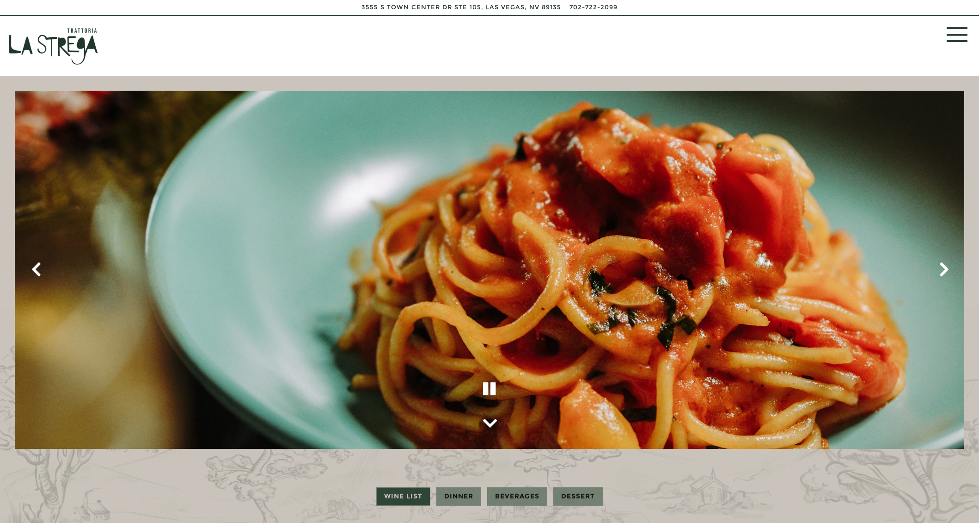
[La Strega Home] (53, 46)
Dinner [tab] (458, 496)
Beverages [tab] (517, 496)
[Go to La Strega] (461, 7)
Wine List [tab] (403, 496)
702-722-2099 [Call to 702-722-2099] (593, 7)
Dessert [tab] (578, 496)
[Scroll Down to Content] (489, 420)
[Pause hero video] (489, 386)
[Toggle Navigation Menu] (957, 35)
